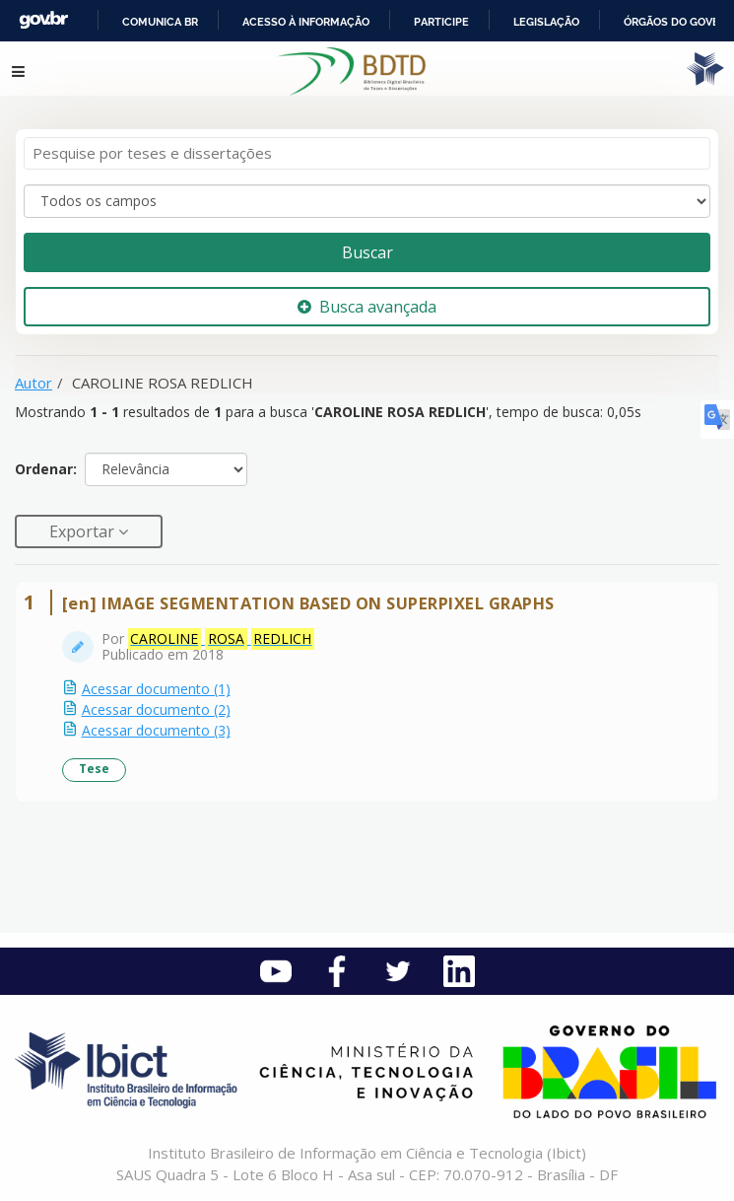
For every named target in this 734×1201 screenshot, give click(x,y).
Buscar (367, 252)
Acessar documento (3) (156, 730)
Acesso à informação (305, 22)
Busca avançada (367, 307)
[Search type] (367, 201)
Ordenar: (46, 468)
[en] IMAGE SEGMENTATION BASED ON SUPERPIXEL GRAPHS (308, 603)
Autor (33, 382)
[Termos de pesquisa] (367, 153)
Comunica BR (160, 22)
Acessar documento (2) (156, 709)
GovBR (43, 20)
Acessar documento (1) (156, 688)
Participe (441, 22)
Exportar (83, 531)
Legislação (546, 22)
